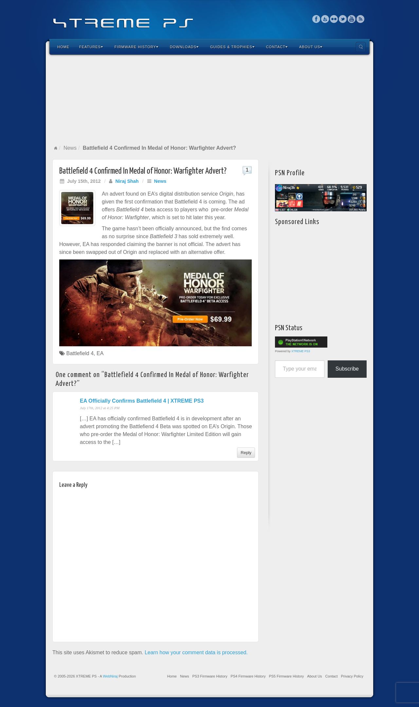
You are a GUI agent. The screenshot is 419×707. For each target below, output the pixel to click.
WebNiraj (110, 676)
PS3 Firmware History (209, 676)
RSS (360, 19)
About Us (310, 47)
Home (63, 47)
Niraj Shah (126, 181)
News (70, 148)
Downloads (184, 47)
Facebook (316, 19)
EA (100, 353)
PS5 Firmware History (286, 676)
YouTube (352, 19)
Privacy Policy (352, 676)
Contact (277, 47)
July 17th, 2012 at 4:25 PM (99, 408)
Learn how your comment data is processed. (196, 652)
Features (91, 47)
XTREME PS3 (300, 351)
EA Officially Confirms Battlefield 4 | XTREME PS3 (142, 401)
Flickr (334, 19)
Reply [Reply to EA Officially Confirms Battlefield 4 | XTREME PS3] (246, 452)
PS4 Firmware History (247, 676)
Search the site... (361, 47)
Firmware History (136, 47)
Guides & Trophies (232, 47)
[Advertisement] (209, 100)
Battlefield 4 (80, 353)
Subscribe (347, 369)
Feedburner (325, 19)
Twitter (343, 19)
